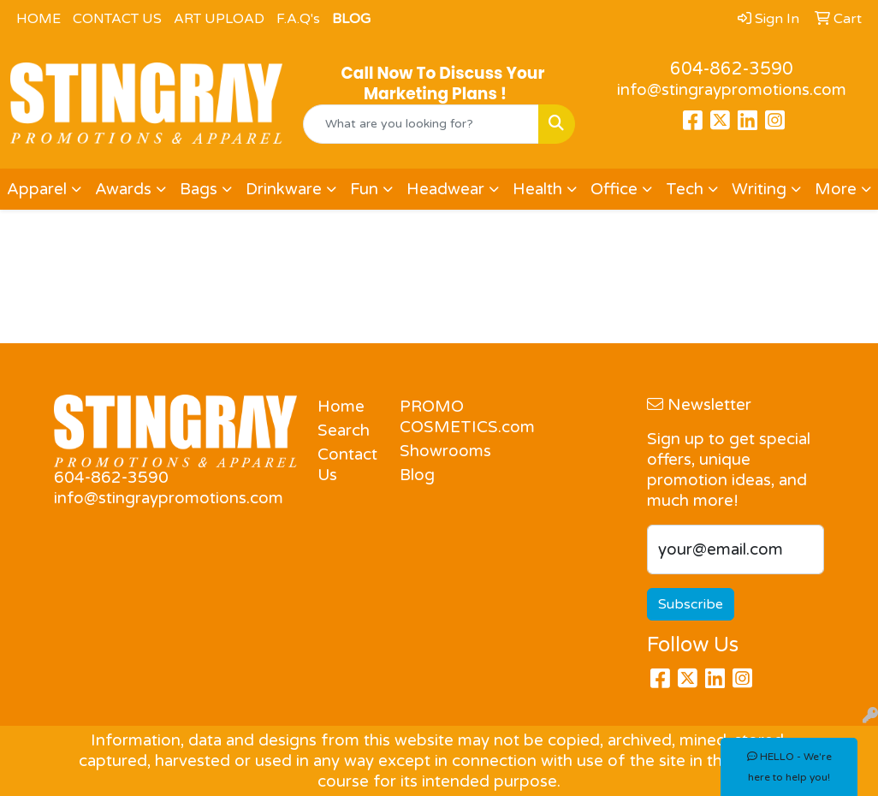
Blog (417, 475)
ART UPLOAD (219, 18)
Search (343, 430)
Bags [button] (198, 189)
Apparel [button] (37, 189)
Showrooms (430, 451)
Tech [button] (684, 189)
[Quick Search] (421, 124)
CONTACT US (117, 18)
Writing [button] (759, 189)
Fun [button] (364, 189)
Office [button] (614, 189)
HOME (38, 18)
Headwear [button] (445, 189)
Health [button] (537, 189)
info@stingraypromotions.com (731, 89)
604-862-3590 (731, 69)
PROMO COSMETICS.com (430, 417)
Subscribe (690, 604)
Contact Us (347, 464)
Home (341, 406)
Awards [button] (123, 189)
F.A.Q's (298, 18)
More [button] (836, 189)
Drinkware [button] (284, 189)
